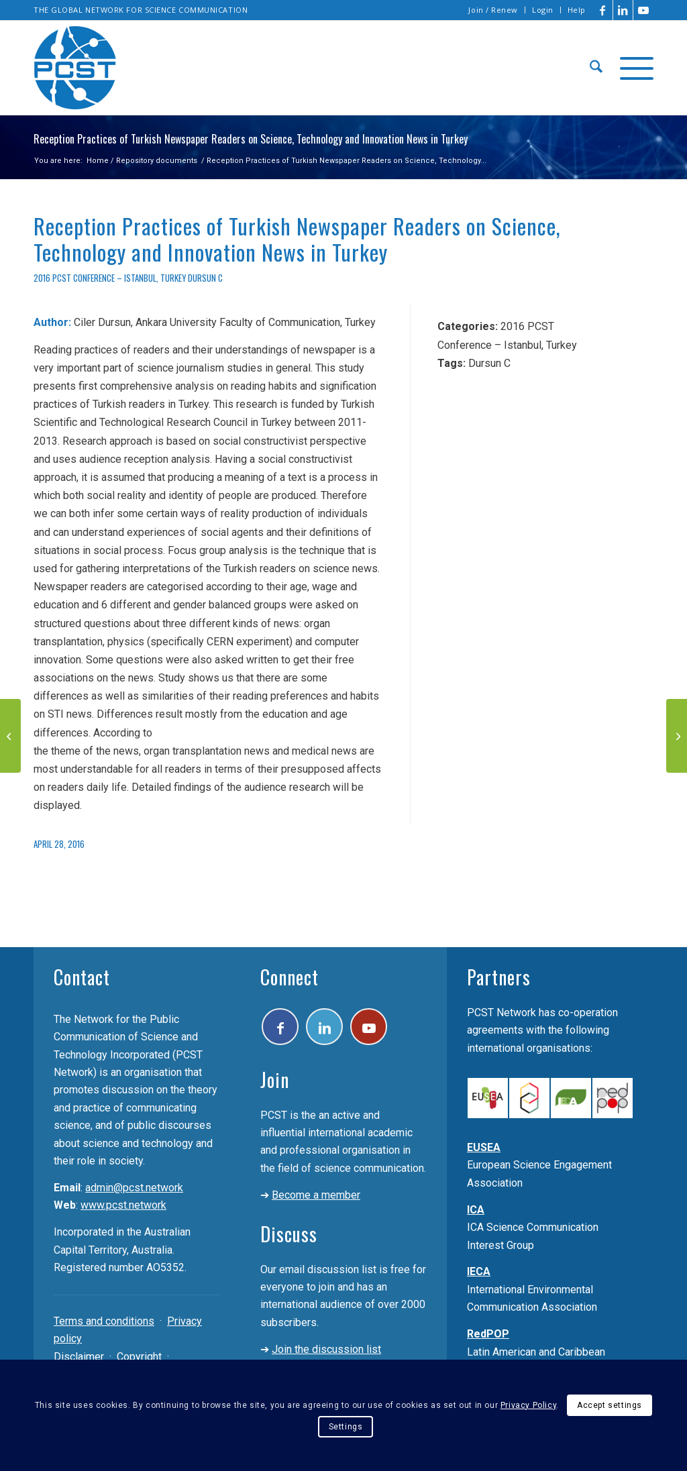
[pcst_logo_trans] (75, 68)
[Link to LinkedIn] (623, 10)
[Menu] (632, 68)
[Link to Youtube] (643, 10)
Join (274, 1079)
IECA (478, 1271)
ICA (475, 1209)
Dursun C (205, 278)
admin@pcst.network (134, 1187)
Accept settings (609, 1405)
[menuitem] (493, 10)
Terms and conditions (104, 1321)
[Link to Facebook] (603, 10)
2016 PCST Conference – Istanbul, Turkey (110, 278)
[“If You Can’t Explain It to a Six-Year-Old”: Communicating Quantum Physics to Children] (10, 736)
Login (542, 10)
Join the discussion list (326, 1349)
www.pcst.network (123, 1205)
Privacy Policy (528, 1405)
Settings (346, 1426)
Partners (499, 977)
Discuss (288, 1234)
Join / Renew (493, 10)
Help (577, 10)
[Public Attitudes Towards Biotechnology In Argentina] (676, 736)
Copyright (139, 1356)
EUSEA (483, 1147)
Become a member (316, 1195)
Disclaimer (79, 1356)
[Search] (596, 68)
